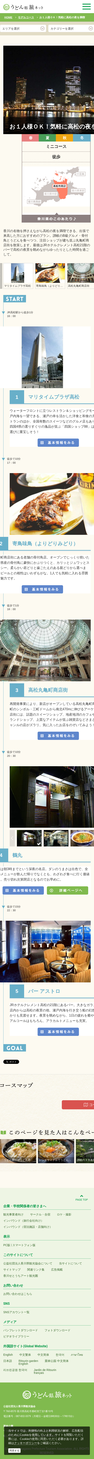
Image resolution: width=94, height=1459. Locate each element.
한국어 (60, 1354)
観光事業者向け (13, 1214)
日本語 (7, 1361)
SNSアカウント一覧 (16, 1312)
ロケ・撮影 (64, 1214)
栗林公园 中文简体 (57, 1361)
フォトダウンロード (57, 1330)
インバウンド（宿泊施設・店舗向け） (27, 1226)
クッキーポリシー (25, 1443)
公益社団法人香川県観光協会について (27, 1263)
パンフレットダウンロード (20, 1330)
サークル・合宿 (40, 1214)
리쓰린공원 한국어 (15, 1370)
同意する (14, 1450)
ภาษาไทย (77, 1354)
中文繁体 (25, 1354)
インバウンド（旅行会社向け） (23, 1220)
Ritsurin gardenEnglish (28, 1362)
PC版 (6, 1245)
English (8, 1354)
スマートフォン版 (23, 1245)
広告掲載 (57, 1269)
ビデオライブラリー (16, 1336)
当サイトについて (70, 1263)
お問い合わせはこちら (17, 1293)
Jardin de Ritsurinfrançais (45, 1371)
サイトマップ (12, 1269)
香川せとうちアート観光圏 (20, 1275)
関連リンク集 (36, 1269)
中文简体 (43, 1354)
